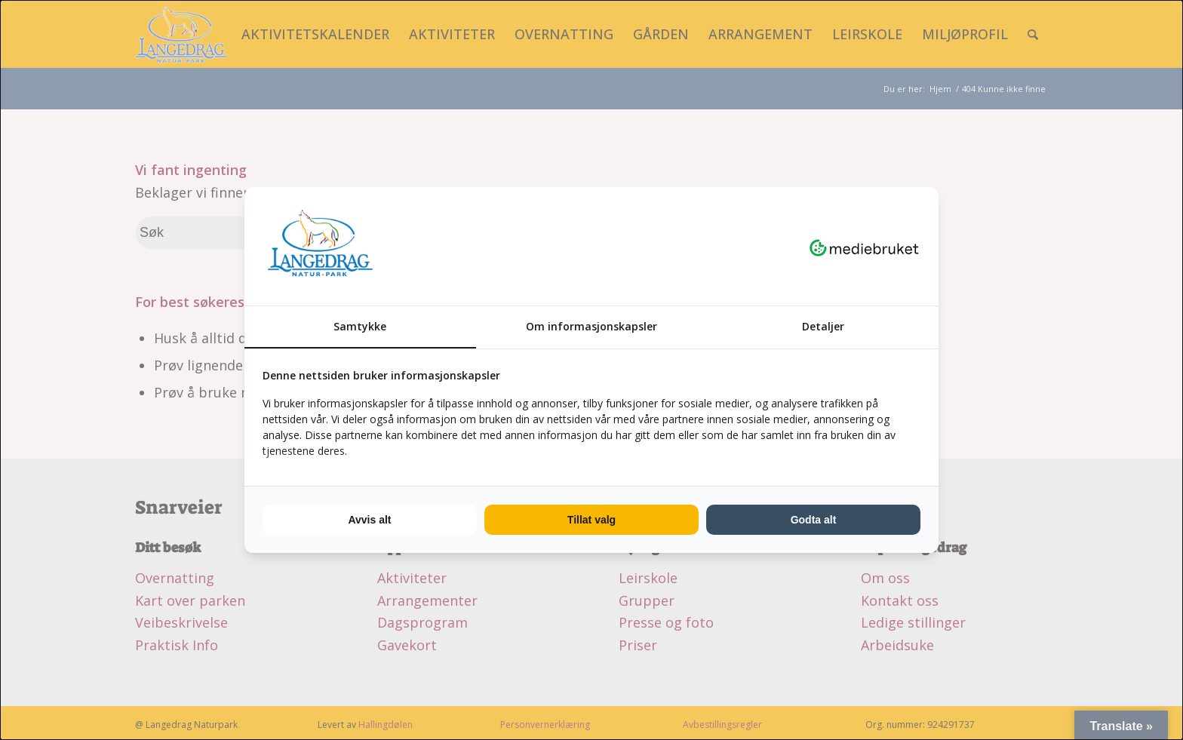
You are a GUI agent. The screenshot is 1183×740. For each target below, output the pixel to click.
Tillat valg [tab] (591, 520)
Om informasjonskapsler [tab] (591, 326)
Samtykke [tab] (359, 326)
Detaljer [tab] (823, 326)
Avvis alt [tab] (369, 520)
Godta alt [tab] (814, 520)
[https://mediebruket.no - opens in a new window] (864, 246)
